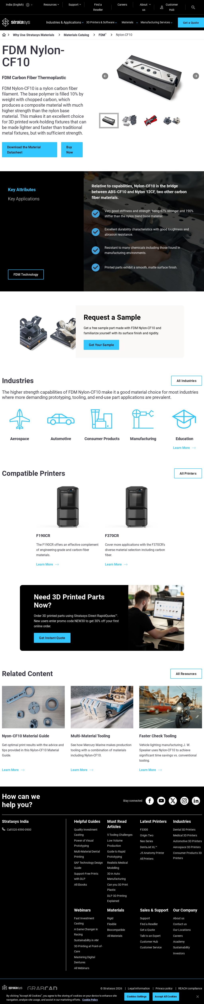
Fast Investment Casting (84, 921)
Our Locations (182, 929)
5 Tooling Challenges (119, 834)
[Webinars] (88, 912)
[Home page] (2, 35)
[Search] (193, 7)
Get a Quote (147, 929)
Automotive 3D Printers (187, 841)
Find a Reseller (98, 7)
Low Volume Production (115, 843)
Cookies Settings (137, 996)
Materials (127, 22)
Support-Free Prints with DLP (86, 876)
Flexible (111, 924)
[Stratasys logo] (16, 22)
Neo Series (146, 841)
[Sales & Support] (154, 912)
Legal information (139, 988)
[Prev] (105, 75)
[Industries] (187, 823)
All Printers (146, 858)
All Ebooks (80, 884)
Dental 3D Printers (184, 829)
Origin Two (146, 835)
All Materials (114, 935)
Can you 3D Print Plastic (117, 887)
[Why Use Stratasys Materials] (59, 35)
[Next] (195, 75)
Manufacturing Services (155, 22)
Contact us (180, 924)
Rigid (110, 918)
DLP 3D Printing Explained (117, 898)
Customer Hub (169, 7)
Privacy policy (164, 988)
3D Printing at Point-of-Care (88, 949)
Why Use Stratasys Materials (33, 35)
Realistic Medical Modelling (117, 865)
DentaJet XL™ (148, 847)
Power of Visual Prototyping (83, 843)
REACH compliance (190, 988)
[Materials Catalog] (94, 35)
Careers (122, 4)
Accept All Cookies (166, 996)
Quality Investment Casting (85, 832)
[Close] (197, 996)
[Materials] (121, 912)
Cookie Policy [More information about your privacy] (90, 999)
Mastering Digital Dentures (84, 960)
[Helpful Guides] (88, 823)
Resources (50, 4)
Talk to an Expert (150, 935)
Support (73, 4)
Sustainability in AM (86, 940)
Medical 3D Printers (185, 835)
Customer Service (151, 947)
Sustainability (181, 947)
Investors (179, 953)
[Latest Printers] (154, 823)
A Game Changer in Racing (86, 932)
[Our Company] (187, 912)
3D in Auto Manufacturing (116, 876)
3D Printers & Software (100, 22)
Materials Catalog (76, 35)
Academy (179, 941)
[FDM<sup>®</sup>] (111, 35)
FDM (102, 35)
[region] (102, 997)
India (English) (19, 5)
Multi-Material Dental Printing (87, 854)
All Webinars (81, 968)
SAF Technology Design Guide (88, 865)
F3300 (144, 829)
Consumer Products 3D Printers (187, 855)
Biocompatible (116, 929)
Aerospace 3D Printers (187, 847)
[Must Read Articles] (121, 825)
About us (143, 7)
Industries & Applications (63, 22)
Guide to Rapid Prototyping (116, 854)
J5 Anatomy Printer (152, 853)
